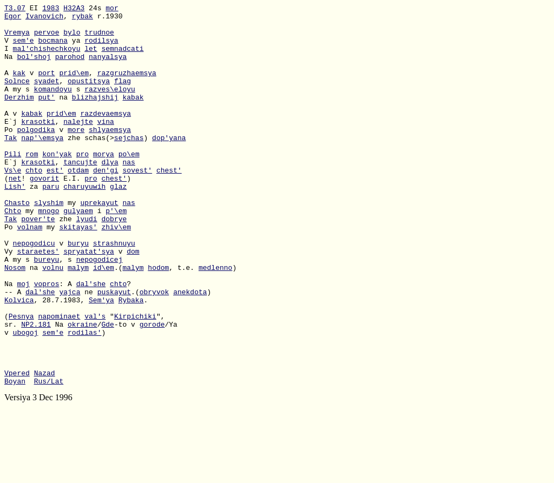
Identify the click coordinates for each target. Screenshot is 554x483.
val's (94, 379)
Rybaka (131, 360)
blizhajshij (95, 116)
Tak (10, 165)
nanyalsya (108, 67)
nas (128, 194)
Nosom (14, 321)
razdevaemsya (105, 136)
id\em (103, 321)
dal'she (91, 340)
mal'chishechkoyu (47, 58)
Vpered (17, 447)
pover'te (38, 262)
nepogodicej (99, 311)
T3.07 (14, 9)
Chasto (17, 243)
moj (23, 340)
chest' (169, 204)
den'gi (105, 204)
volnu (52, 321)
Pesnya (21, 379)
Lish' (14, 223)
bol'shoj (33, 67)
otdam (78, 204)
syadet (47, 97)
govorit (45, 214)
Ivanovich (44, 19)
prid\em (74, 87)
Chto (12, 252)
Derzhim (19, 116)
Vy (10, 301)
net (15, 214)
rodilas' (84, 398)
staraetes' (38, 301)
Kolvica (19, 360)
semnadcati (122, 58)
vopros (47, 340)
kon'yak (57, 184)
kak (19, 87)
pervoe (47, 38)
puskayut (114, 350)
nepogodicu (34, 291)
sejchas (129, 165)
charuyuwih (84, 223)
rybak (82, 19)
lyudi (86, 262)
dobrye (114, 262)
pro (82, 184)
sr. (12, 389)
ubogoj (25, 398)
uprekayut (99, 243)
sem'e (23, 48)
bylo (71, 38)
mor (111, 9)
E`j (12, 145)
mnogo (48, 252)
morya (103, 184)
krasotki (38, 145)
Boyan (14, 457)
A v (12, 136)
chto (33, 204)
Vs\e (12, 204)
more (76, 155)
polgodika (36, 155)
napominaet (59, 379)
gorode (152, 389)
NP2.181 (36, 389)
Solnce (17, 97)
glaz (118, 223)
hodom (158, 321)
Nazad (44, 447)
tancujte (80, 194)
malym (78, 321)
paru (50, 223)
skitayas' (78, 272)
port (46, 87)
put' (46, 116)
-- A (14, 350)
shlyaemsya (110, 155)
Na (10, 67)
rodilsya (101, 48)
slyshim (49, 243)
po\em (129, 184)
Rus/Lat (49, 457)
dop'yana (169, 165)
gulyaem (78, 252)
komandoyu (53, 106)
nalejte (78, 145)
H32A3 (73, 9)
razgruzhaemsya (126, 87)
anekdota (190, 350)
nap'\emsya (42, 165)
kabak (132, 116)
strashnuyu (114, 291)
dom (133, 301)
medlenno (215, 321)
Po (10, 155)
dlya (109, 194)
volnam (29, 272)
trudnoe (99, 38)
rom (31, 184)
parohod (70, 67)
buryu (78, 291)
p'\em (116, 252)
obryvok (154, 350)
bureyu (47, 311)
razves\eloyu (109, 106)
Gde (107, 389)
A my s (19, 106)
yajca (69, 350)
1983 (50, 9)
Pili (12, 184)
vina (105, 145)
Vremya (17, 38)
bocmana (53, 48)
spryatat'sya (88, 301)
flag (122, 97)
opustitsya (89, 97)
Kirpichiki (135, 379)
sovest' (138, 204)
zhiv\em (116, 272)
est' (55, 204)
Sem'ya (101, 360)
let (90, 58)
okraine (82, 389)
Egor (12, 19)
